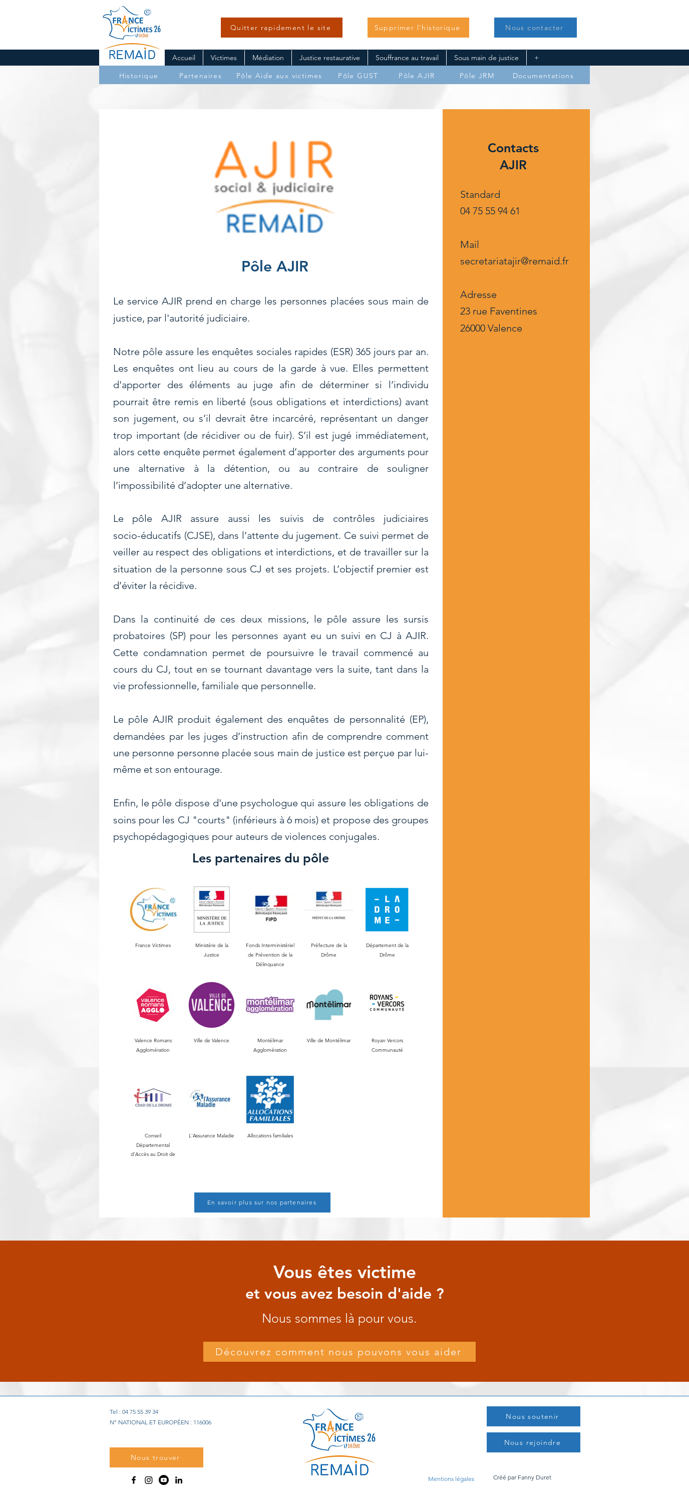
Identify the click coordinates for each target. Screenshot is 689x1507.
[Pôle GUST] (359, 76)
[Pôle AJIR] (418, 76)
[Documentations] (544, 76)
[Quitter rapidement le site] (281, 28)
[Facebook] (134, 1480)
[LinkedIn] (179, 1480)
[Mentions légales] (451, 1478)
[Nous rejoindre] (533, 1442)
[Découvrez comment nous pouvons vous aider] (339, 1352)
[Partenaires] (201, 76)
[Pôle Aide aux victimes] (280, 76)
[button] (418, 28)
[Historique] (139, 76)
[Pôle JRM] (478, 76)
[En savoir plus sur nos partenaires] (262, 1202)
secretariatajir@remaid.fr (514, 261)
